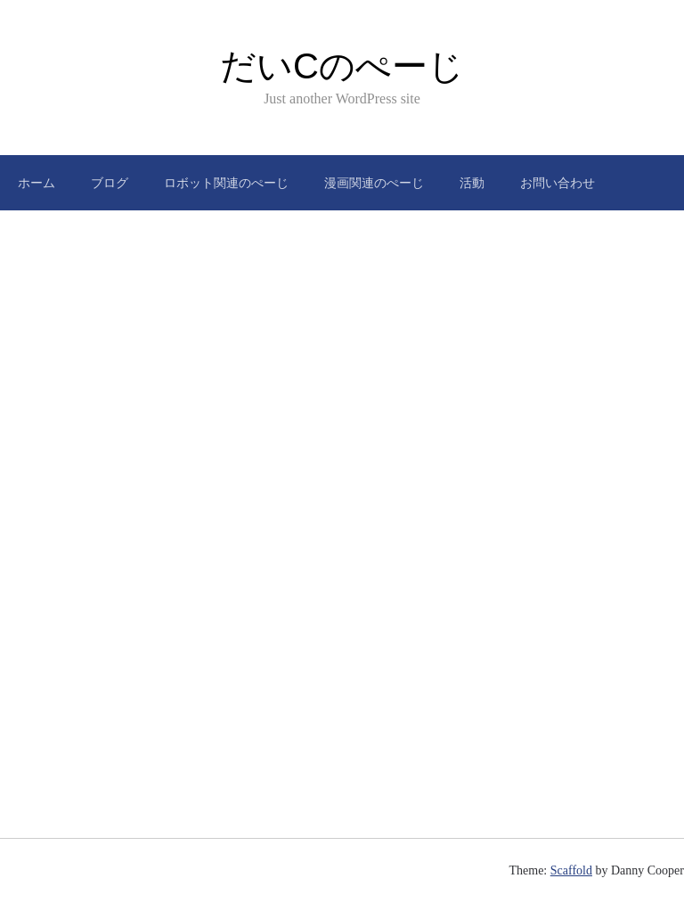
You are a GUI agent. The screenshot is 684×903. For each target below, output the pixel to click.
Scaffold (571, 870)
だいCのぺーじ (342, 66)
